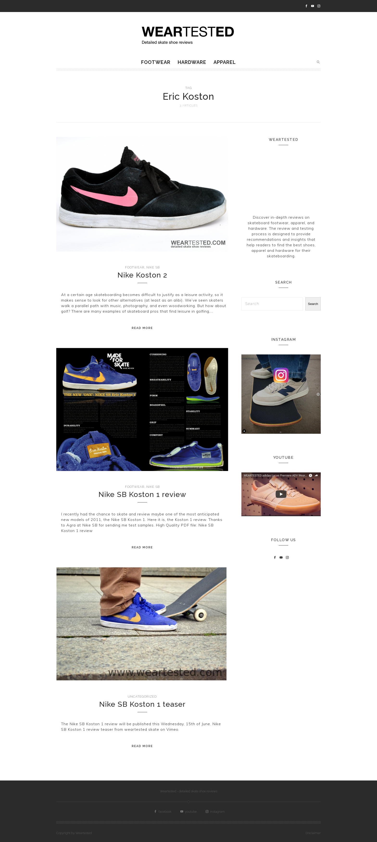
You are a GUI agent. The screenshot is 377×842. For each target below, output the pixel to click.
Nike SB (153, 267)
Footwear (155, 62)
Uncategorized (142, 696)
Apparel (225, 62)
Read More (142, 328)
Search (313, 304)
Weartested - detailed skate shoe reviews (188, 791)
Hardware (192, 62)
